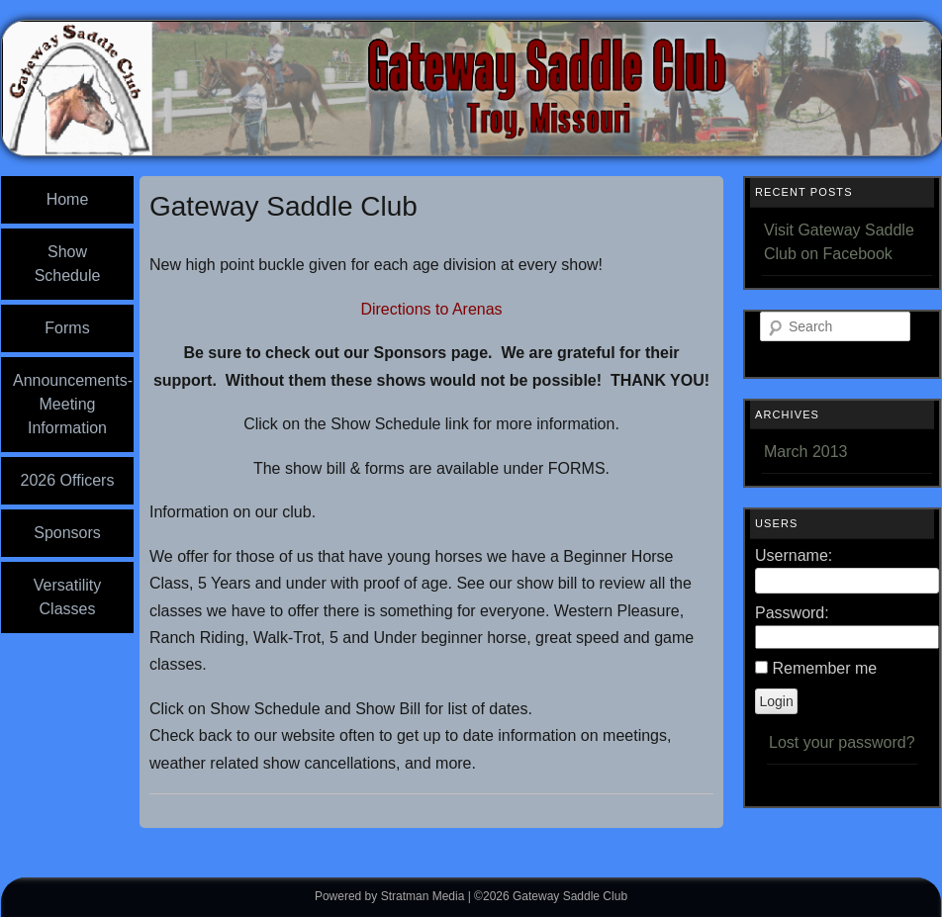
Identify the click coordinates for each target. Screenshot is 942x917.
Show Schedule (68, 263)
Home (68, 199)
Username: (793, 555)
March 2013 (806, 451)
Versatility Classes (67, 597)
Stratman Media (423, 896)
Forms (67, 328)
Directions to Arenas (431, 309)
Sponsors (67, 532)
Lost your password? (842, 742)
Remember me (824, 668)
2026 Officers (68, 480)
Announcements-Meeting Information (73, 404)
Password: (792, 612)
